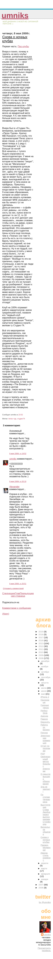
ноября (44, 666)
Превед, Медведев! (45, 847)
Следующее (8, 593)
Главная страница (18, 594)
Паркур (44, 719)
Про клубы (23, 46)
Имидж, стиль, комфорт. (45, 856)
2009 (41, 655)
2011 (41, 649)
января (44, 879)
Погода (44, 732)
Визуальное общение (45, 830)
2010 (41, 652)
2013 (41, 643)
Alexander (14, 486)
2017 (41, 637)
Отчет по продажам (45, 748)
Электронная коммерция (45, 739)
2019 (41, 631)
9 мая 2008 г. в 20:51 (17, 584)
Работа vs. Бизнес (45, 727)
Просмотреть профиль (44, 949)
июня (44, 691)
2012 (41, 646)
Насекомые (45, 701)
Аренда (44, 716)
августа (44, 682)
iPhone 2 (45, 697)
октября (45, 672)
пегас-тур (12, 419)
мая (43, 694)
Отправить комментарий (13, 588)
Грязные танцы (45, 706)
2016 (41, 640)
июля (44, 688)
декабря (45, 661)
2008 (41, 658)
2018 (41, 634)
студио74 (21, 419)
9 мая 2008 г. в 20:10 (17, 481)
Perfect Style (44, 711)
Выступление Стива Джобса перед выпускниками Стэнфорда (45, 814)
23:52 (20, 415)
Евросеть (45, 722)
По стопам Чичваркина (45, 798)
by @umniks (45, 902)
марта (44, 868)
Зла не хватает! (45, 789)
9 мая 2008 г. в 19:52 (17, 453)
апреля (44, 863)
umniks (15, 15)
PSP (43, 753)
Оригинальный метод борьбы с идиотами (45, 763)
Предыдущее (27, 593)
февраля (45, 874)
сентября (45, 677)
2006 (41, 887)
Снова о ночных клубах (45, 839)
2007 (41, 884)
